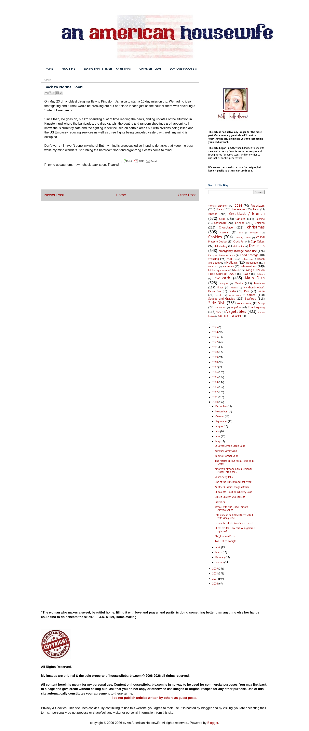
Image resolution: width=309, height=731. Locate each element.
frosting (213, 259)
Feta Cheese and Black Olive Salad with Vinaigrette (234, 516)
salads (251, 295)
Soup (261, 303)
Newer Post (54, 195)
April (218, 547)
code (241, 232)
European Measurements (221, 255)
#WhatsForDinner (217, 205)
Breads (212, 214)
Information (248, 266)
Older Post (187, 195)
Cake (222, 219)
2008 (215, 573)
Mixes (220, 287)
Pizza (261, 291)
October (220, 416)
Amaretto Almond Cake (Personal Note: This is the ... (233, 470)
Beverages (238, 209)
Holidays (232, 262)
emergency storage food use (238, 251)
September (221, 421)
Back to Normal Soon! (227, 456)
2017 (215, 367)
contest (254, 232)
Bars (219, 209)
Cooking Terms (243, 237)
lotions (261, 273)
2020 (215, 352)
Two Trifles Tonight (225, 541)
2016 (215, 372)
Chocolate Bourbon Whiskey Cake (233, 492)
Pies (246, 291)
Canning (260, 219)
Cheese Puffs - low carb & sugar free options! (235, 529)
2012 (215, 392)
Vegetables (236, 311)
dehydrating (220, 246)
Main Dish (255, 278)
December (221, 406)
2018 (215, 362)
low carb (221, 278)
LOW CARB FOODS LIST (184, 68)
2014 (215, 382)
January (219, 562)
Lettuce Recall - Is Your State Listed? (234, 523)
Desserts (257, 245)
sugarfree (236, 307)
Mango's (224, 283)
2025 (215, 327)
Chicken (260, 223)
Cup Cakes (258, 241)
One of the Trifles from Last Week (233, 482)
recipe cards (235, 295)
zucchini (236, 315)
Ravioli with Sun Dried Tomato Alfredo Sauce (231, 508)
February (220, 557)
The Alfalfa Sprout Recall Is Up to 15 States (235, 462)
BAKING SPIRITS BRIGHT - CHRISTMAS (107, 68)
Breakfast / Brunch (246, 213)
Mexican (259, 283)
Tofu (218, 311)
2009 (215, 568)
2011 (215, 397)
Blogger (212, 722)
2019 (215, 357)
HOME (49, 68)
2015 (215, 377)
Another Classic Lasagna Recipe (232, 487)
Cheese (240, 223)
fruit (229, 259)
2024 (238, 205)
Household (252, 262)
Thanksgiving (256, 307)
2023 (215, 337)
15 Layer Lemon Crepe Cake (230, 446)
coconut (224, 232)
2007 (215, 578)
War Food (223, 315)
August (219, 426)
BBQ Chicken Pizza (225, 536)
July (217, 431)
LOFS (246, 274)
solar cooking (244, 303)
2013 (215, 387)
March (219, 552)
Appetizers (258, 205)
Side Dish (216, 302)
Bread (256, 209)
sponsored (220, 307)
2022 (215, 342)
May (218, 441)
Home (121, 195)
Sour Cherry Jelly (224, 477)
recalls (219, 295)
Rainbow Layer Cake (226, 450)
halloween (247, 258)
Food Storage (249, 255)
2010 (215, 402)
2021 (215, 347)
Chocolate (226, 227)
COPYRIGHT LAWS (150, 68)
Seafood (250, 298)
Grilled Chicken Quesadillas (230, 497)
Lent (236, 270)
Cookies (215, 237)
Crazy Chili (220, 502)
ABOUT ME (68, 68)
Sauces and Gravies (221, 298)
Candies (240, 219)
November (221, 411)
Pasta (232, 291)
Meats (239, 283)
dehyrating (239, 246)
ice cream (228, 266)
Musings (234, 287)
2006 (215, 583)
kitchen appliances (218, 270)
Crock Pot (238, 241)
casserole (220, 223)
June (218, 436)
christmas (256, 227)
